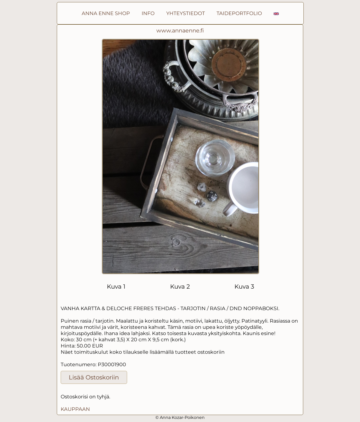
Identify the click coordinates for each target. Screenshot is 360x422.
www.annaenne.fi (180, 30)
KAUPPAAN (75, 409)
